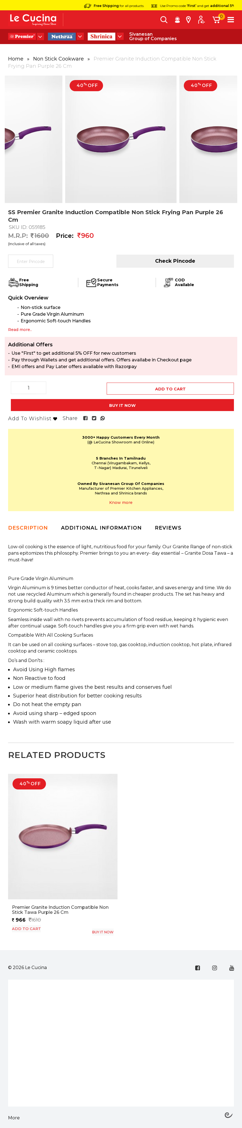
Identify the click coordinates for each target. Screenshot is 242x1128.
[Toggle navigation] (231, 19)
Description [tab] (28, 525)
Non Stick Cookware (59, 59)
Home (16, 59)
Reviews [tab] (168, 525)
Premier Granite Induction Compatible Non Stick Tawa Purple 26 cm (60, 907)
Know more (121, 499)
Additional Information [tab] (101, 525)
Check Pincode (175, 261)
